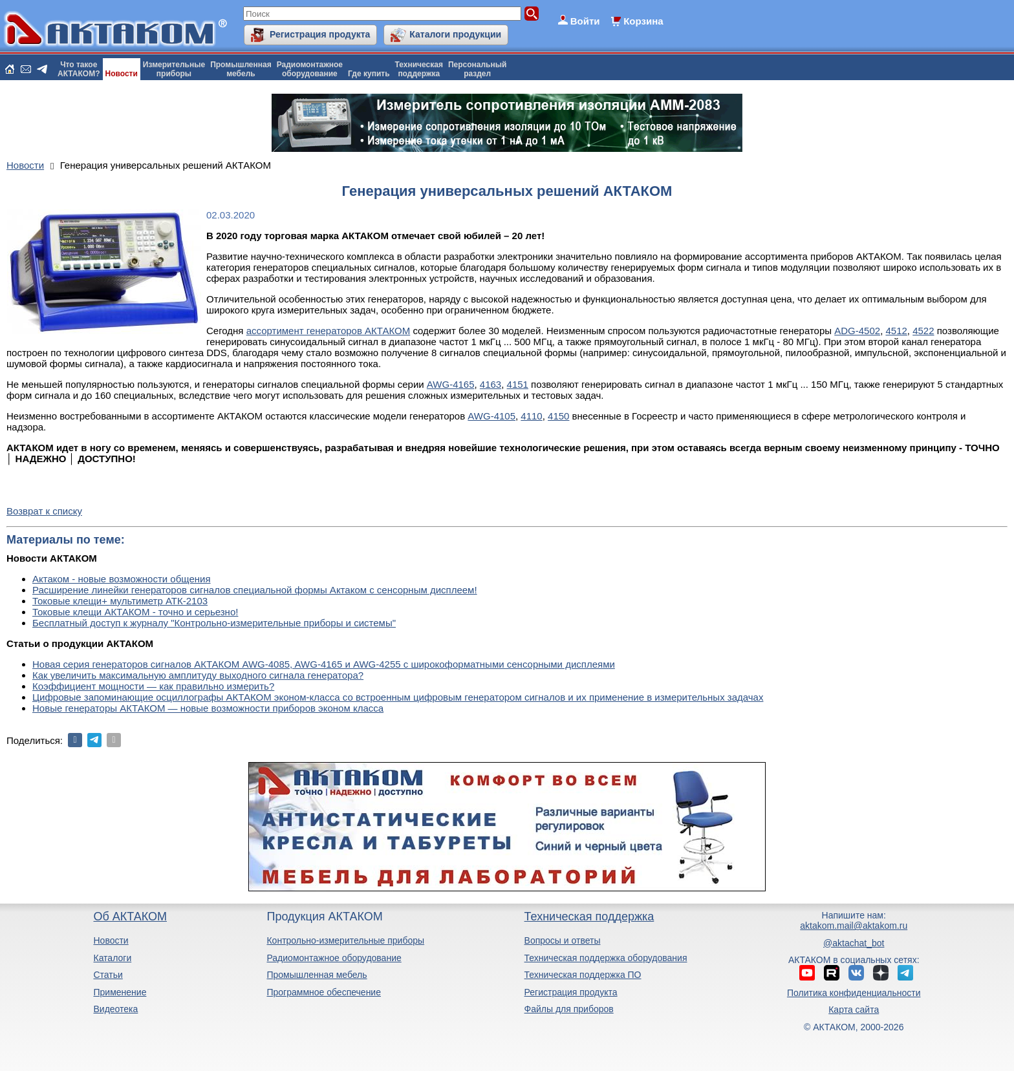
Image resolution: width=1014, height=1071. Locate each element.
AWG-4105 (491, 415)
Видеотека (115, 1009)
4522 (923, 330)
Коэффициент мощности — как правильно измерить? (153, 686)
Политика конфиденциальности (854, 993)
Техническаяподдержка (419, 69)
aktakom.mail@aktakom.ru (853, 925)
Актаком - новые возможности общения (121, 578)
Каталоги (112, 958)
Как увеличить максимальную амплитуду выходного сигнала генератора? (197, 675)
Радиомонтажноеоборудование (310, 69)
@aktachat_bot (853, 943)
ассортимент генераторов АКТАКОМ (328, 330)
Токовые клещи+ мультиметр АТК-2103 (120, 600)
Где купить (369, 73)
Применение (119, 992)
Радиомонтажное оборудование (333, 958)
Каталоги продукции (455, 34)
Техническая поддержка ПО (583, 975)
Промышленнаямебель (241, 69)
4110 (531, 415)
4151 (517, 384)
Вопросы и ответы (562, 940)
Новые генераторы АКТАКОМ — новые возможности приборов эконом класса (207, 708)
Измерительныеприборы (174, 69)
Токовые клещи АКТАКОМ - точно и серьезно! (135, 611)
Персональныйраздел (477, 69)
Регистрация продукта (320, 34)
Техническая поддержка (589, 916)
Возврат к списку (44, 510)
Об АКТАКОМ (129, 916)
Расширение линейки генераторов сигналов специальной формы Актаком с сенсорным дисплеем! (254, 589)
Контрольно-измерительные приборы (345, 940)
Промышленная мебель (316, 975)
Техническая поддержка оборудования (605, 958)
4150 (558, 415)
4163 (490, 384)
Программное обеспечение (323, 992)
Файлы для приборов (569, 1009)
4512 (896, 330)
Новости (121, 73)
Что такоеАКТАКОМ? (79, 69)
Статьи (107, 975)
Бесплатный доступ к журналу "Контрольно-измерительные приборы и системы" (214, 622)
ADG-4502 (857, 330)
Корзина (643, 21)
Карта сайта (853, 1009)
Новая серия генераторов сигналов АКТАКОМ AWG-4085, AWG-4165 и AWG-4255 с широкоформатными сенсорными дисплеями (323, 664)
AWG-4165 (451, 384)
